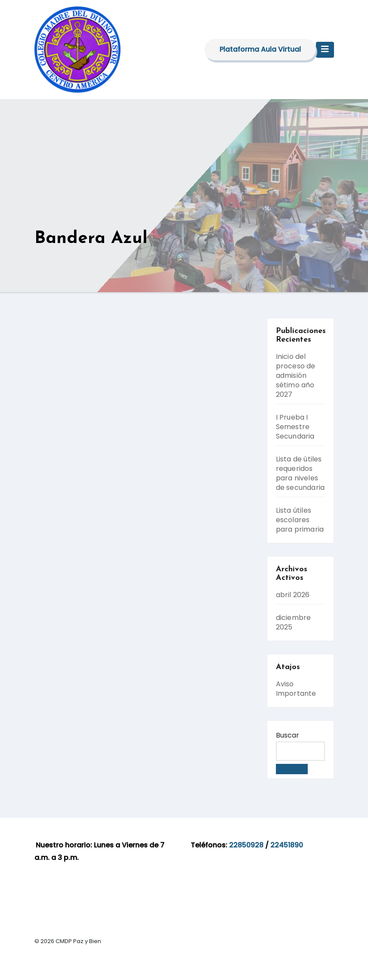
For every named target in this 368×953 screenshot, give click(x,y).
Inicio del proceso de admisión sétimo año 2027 (295, 375)
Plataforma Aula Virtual (260, 49)
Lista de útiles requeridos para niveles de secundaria (300, 473)
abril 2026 (293, 595)
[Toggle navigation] (325, 50)
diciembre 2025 (293, 622)
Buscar (287, 735)
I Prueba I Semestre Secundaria (295, 426)
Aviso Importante (296, 688)
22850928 (246, 845)
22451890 (286, 845)
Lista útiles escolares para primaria (300, 519)
